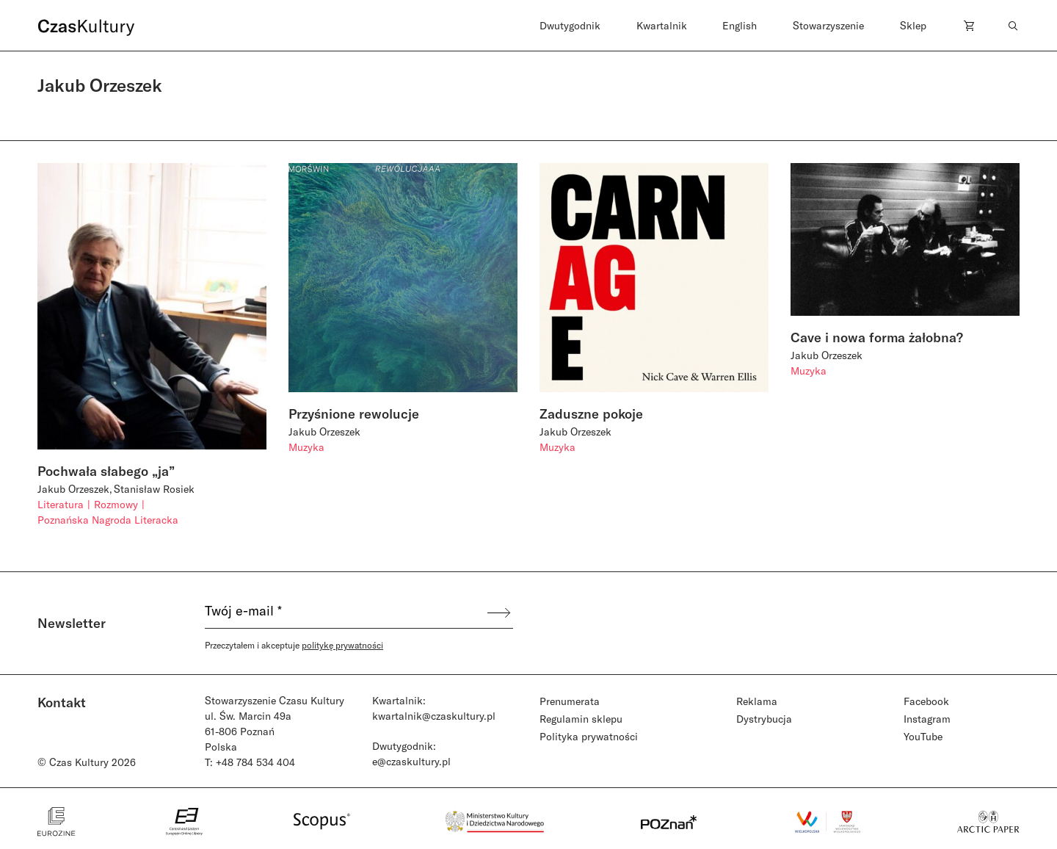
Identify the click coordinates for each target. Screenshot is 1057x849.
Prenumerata (570, 701)
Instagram (927, 718)
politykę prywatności (342, 645)
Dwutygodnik (570, 25)
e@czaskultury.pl (411, 761)
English (739, 25)
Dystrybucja (764, 718)
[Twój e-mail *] (345, 612)
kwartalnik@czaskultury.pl (433, 715)
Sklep (913, 25)
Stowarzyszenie (828, 25)
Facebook (926, 701)
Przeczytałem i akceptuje (294, 644)
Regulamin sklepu (581, 718)
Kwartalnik (661, 25)
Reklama (756, 701)
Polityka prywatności (589, 736)
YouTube (923, 736)
